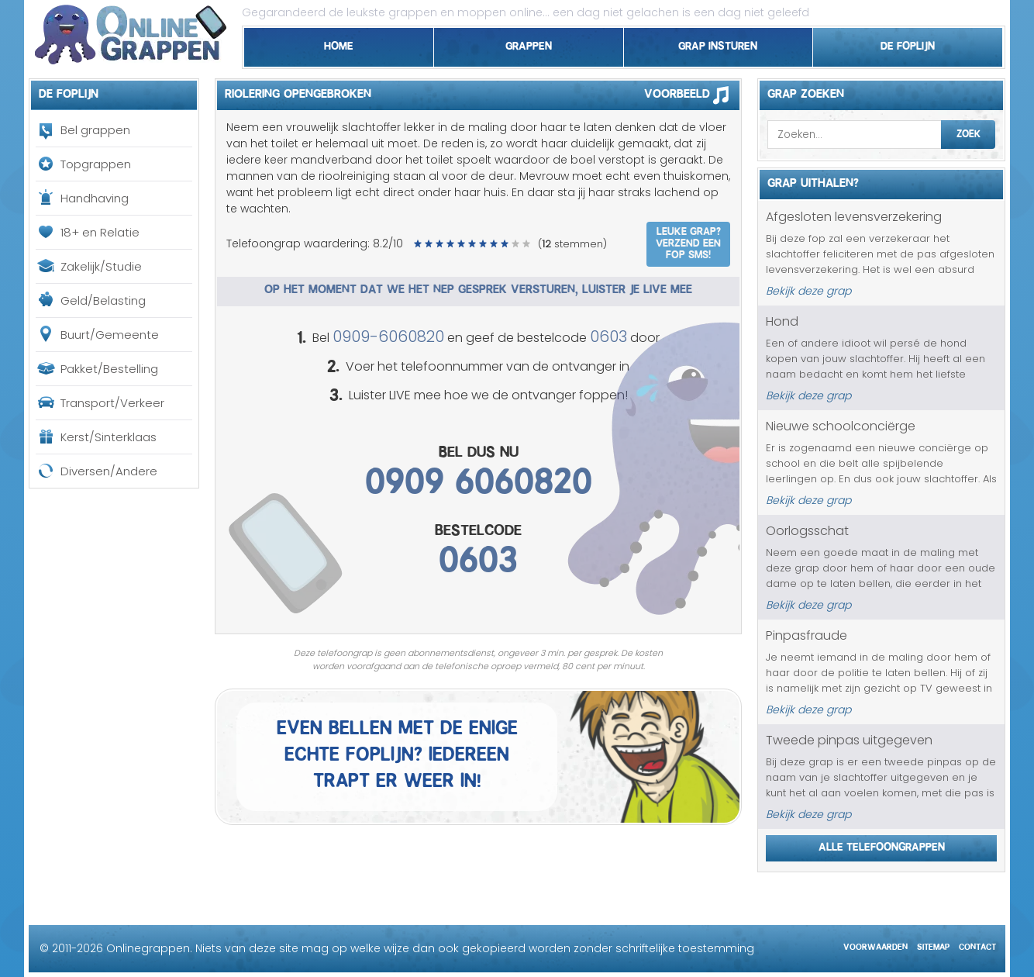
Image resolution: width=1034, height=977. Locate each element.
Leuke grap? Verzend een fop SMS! (688, 241)
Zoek (968, 132)
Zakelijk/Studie (101, 266)
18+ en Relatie (100, 232)
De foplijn (908, 43)
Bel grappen (95, 130)
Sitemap (933, 944)
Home (338, 43)
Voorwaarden (875, 944)
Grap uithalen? (813, 180)
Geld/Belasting (103, 300)
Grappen (528, 43)
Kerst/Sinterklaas (108, 437)
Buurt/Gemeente (109, 334)
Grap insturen (717, 43)
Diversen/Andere (108, 471)
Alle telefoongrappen (882, 844)
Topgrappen (95, 164)
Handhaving (94, 198)
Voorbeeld (691, 94)
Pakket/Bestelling (109, 369)
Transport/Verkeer (112, 403)
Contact (977, 944)
